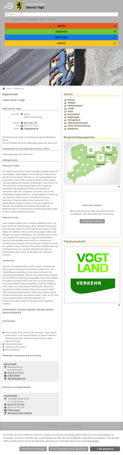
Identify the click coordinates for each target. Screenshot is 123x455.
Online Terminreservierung (79, 126)
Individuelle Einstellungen (33, 449)
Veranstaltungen (32, 20)
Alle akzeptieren (105, 449)
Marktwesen (17, 20)
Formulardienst (74, 120)
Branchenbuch (74, 114)
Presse (44, 20)
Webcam (71, 100)
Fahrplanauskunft (75, 106)
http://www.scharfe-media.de (20, 413)
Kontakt (53, 20)
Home (7, 20)
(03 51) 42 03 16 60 (16, 404)
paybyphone (73, 129)
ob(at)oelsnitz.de (31, 129)
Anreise (71, 108)
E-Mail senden (14, 376)
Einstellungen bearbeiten (92, 221)
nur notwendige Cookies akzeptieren (68, 449)
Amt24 (70, 111)
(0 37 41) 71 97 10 (15, 373)
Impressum (18, 88)
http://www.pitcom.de (16, 378)
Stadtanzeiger (73, 117)
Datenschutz (78, 426)
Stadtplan (72, 103)
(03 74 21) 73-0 (30, 123)
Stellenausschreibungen (78, 123)
